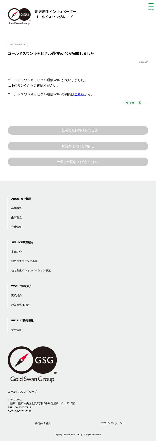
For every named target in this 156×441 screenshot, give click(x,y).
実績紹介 (16, 295)
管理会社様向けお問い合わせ (78, 162)
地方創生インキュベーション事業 (31, 270)
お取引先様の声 (20, 304)
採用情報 (16, 330)
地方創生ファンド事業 (24, 261)
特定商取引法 (43, 423)
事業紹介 (16, 251)
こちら (79, 94)
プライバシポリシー (113, 423)
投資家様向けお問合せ (78, 146)
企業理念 (16, 217)
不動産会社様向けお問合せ (78, 130)
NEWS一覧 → (137, 103)
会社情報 (16, 226)
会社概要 (16, 208)
